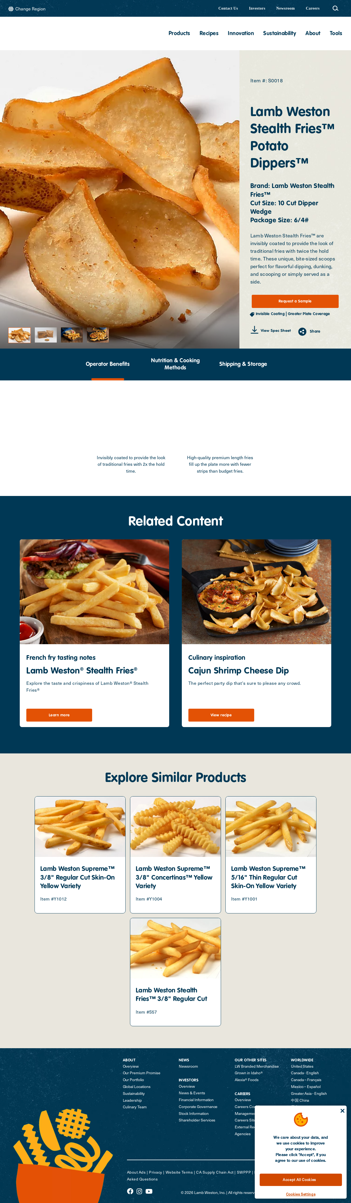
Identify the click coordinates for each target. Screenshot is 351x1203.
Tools (336, 34)
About (313, 34)
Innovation (241, 34)
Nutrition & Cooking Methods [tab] (175, 364)
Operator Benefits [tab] (108, 364)
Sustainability (279, 34)
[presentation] (108, 364)
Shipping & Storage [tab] (243, 364)
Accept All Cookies (299, 1179)
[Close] (342, 1111)
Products (179, 34)
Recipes (209, 34)
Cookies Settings (301, 1194)
